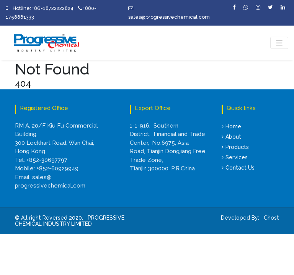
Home (231, 126)
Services (235, 157)
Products (235, 147)
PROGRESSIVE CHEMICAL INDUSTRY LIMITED (69, 221)
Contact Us (238, 168)
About (231, 137)
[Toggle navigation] (279, 43)
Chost (270, 218)
